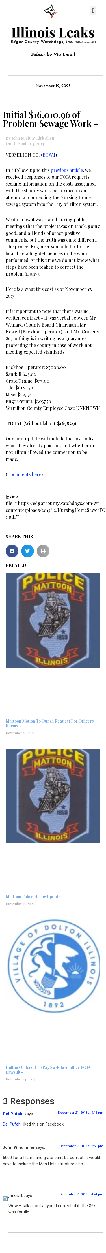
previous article (67, 170)
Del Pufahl (13, 1114)
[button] (93, 10)
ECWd (49, 155)
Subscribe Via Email (53, 54)
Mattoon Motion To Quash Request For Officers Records (50, 723)
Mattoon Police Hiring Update (33, 896)
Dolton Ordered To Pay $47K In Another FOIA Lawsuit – (48, 1070)
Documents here (24, 474)
